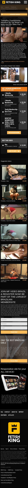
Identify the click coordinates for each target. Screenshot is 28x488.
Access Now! (14, 361)
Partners (4, 415)
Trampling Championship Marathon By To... (9, 9)
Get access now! (14, 132)
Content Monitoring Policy (6, 475)
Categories (7, 7)
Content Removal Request (6, 482)
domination (21, 61)
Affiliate (11, 415)
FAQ (2, 412)
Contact (7, 412)
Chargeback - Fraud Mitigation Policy (8, 477)
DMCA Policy (3, 470)
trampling (6, 61)
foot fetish (16, 61)
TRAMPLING (13, 7)
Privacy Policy (22, 448)
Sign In (7, 448)
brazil (2, 62)
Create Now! (14, 332)
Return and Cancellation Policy (7, 480)
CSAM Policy (10, 470)
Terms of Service (13, 448)
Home (2, 7)
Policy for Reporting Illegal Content (8, 472)
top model (11, 61)
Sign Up (2, 448)
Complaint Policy (18, 470)
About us (14, 412)
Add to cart (12, 151)
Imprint (21, 412)
